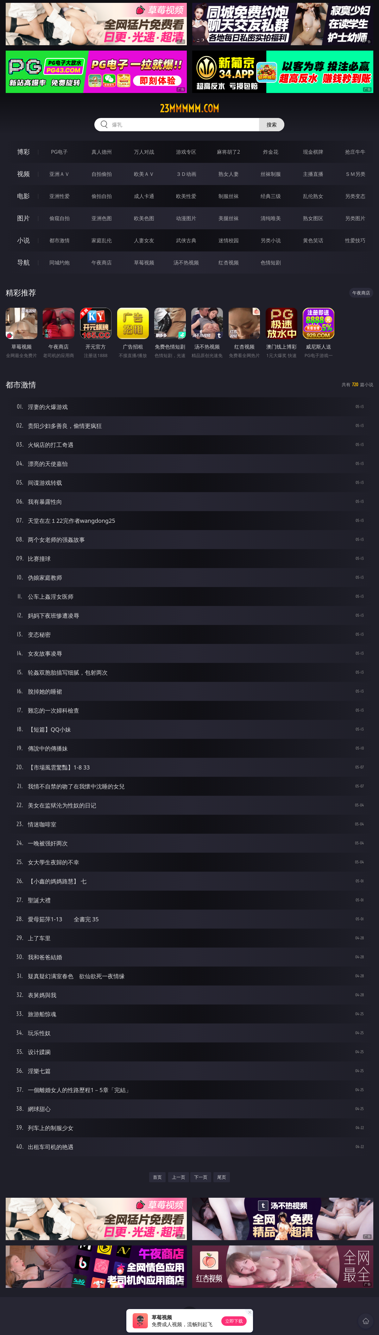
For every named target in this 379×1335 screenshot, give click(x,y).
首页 (157, 1177)
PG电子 (59, 151)
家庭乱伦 (102, 240)
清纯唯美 (271, 218)
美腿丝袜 (228, 218)
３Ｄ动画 (186, 173)
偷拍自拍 (102, 196)
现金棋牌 (313, 151)
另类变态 (355, 196)
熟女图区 (313, 218)
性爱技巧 (355, 240)
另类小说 (271, 240)
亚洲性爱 (59, 196)
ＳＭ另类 (355, 173)
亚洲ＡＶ (59, 173)
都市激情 (59, 240)
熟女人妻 (228, 173)
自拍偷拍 (102, 173)
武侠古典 (186, 240)
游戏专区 (186, 151)
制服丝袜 (228, 196)
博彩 (23, 151)
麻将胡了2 (228, 151)
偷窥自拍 (59, 218)
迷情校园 (228, 240)
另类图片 (355, 218)
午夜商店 (102, 262)
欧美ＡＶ (144, 173)
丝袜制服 (271, 173)
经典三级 (271, 196)
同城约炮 (59, 262)
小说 (23, 240)
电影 (23, 196)
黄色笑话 (313, 240)
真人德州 (102, 151)
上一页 (178, 1177)
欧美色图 (144, 218)
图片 (23, 218)
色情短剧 (271, 262)
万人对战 (144, 151)
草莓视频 (144, 262)
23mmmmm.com (189, 108)
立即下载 (234, 1321)
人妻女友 (144, 240)
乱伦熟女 (313, 196)
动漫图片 (186, 218)
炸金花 (270, 151)
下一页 (200, 1177)
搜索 (272, 124)
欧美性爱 (186, 196)
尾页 (221, 1177)
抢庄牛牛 (355, 151)
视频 (23, 174)
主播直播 (313, 173)
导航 (23, 262)
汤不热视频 (186, 262)
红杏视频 (228, 262)
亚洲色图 (102, 218)
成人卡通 (144, 196)
